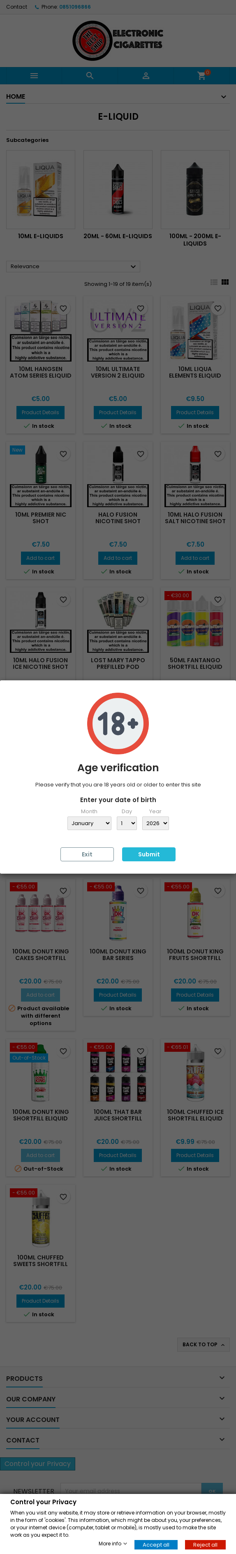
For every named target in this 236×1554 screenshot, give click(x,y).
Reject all (205, 1544)
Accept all (156, 1544)
